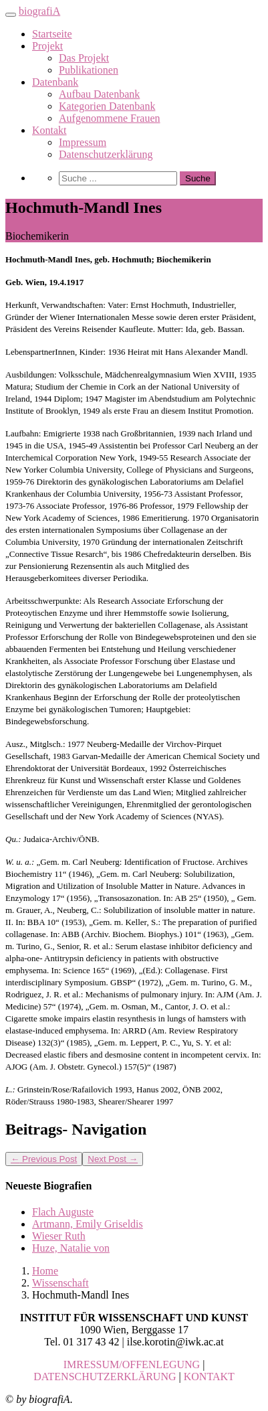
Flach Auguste (63, 1212)
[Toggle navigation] (10, 15)
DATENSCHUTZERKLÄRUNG (104, 1376)
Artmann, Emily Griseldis (87, 1224)
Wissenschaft (60, 1283)
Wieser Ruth (59, 1236)
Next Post (113, 1159)
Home (45, 1270)
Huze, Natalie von (71, 1248)
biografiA (39, 11)
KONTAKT (209, 1376)
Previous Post (44, 1159)
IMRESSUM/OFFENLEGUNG (131, 1364)
